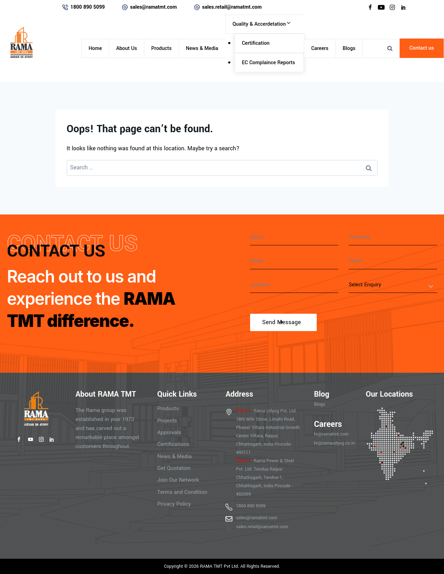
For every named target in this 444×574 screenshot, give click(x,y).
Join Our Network (178, 479)
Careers (319, 48)
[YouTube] (381, 7)
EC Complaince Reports (268, 62)
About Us (126, 48)
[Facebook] (369, 7)
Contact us (421, 48)
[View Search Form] (390, 48)
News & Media (202, 48)
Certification (256, 43)
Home (95, 48)
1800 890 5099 (87, 7)
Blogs (349, 48)
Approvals (169, 432)
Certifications (173, 444)
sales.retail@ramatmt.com (232, 7)
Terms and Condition (182, 491)
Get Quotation (173, 467)
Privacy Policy (174, 503)
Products (161, 48)
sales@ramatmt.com (153, 7)
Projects (167, 420)
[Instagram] (392, 7)
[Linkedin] (403, 7)
